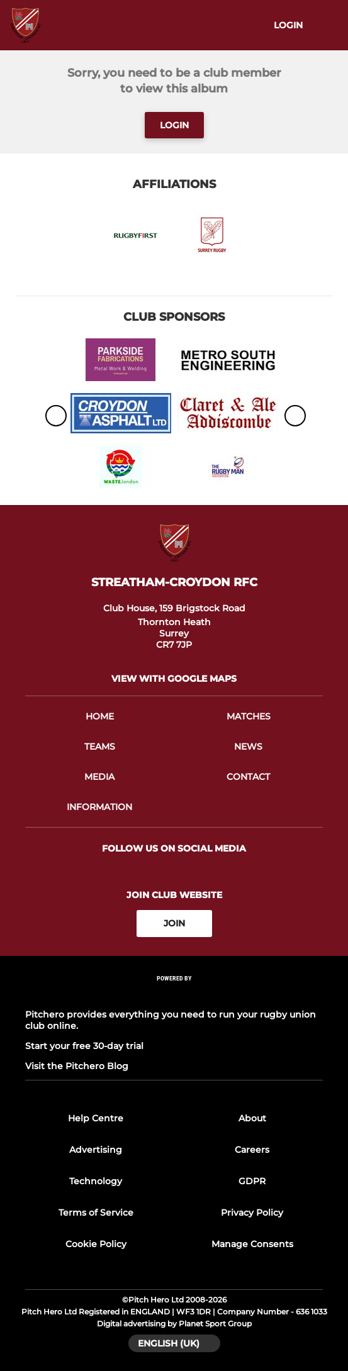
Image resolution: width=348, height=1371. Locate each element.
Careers (252, 1149)
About (252, 1118)
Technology (95, 1181)
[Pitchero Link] (174, 995)
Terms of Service (96, 1212)
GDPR (252, 1181)
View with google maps (174, 678)
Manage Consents (252, 1244)
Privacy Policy (252, 1212)
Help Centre (95, 1118)
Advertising (95, 1149)
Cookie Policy (95, 1244)
